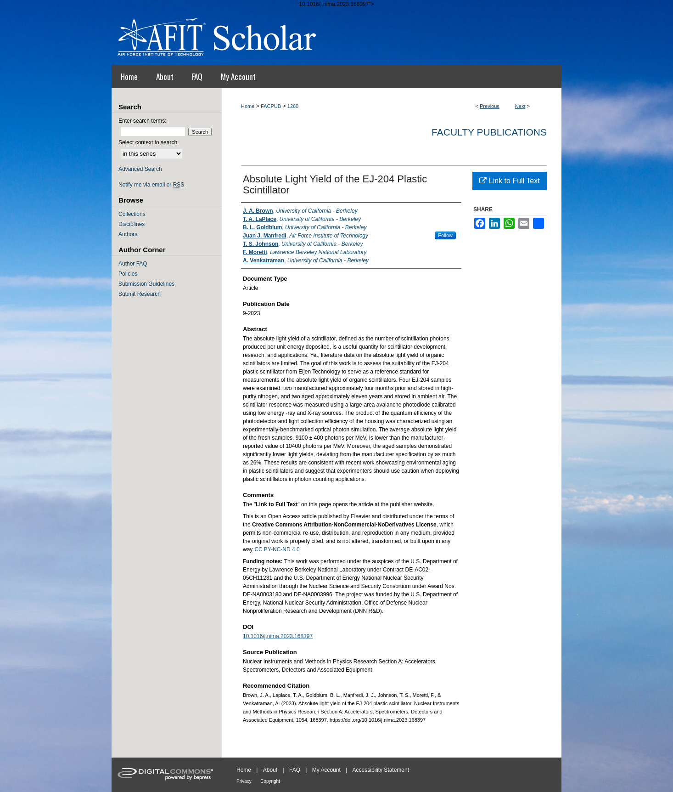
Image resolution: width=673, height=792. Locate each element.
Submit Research (139, 294)
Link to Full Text (509, 181)
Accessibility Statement (381, 770)
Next (520, 106)
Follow (445, 235)
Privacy (244, 781)
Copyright (270, 781)
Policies (127, 274)
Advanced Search (140, 169)
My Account (326, 770)
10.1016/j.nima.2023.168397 (278, 636)
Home (247, 106)
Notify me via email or (151, 184)
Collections (132, 214)
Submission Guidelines (146, 284)
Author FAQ (132, 263)
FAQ (294, 770)
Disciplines (131, 224)
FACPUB (271, 106)
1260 (292, 106)
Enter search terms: (142, 121)
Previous (489, 106)
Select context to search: (148, 142)
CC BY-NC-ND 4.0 (276, 549)
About (270, 770)
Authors (127, 234)
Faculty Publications (489, 132)
